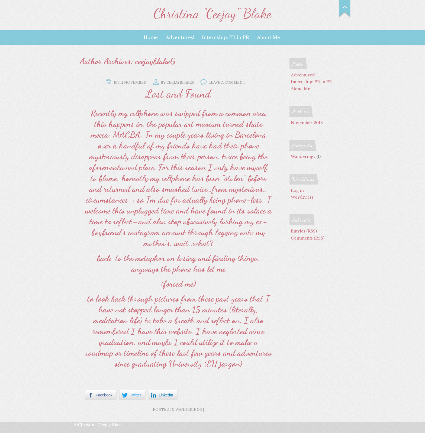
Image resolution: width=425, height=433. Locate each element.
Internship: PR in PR (225, 37)
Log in (297, 190)
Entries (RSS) (304, 231)
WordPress (302, 197)
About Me (268, 37)
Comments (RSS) (307, 238)
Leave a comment (227, 82)
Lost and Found (178, 94)
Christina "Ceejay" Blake (212, 13)
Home (151, 37)
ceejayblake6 (155, 61)
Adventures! (180, 37)
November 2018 (307, 122)
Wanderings (188, 410)
